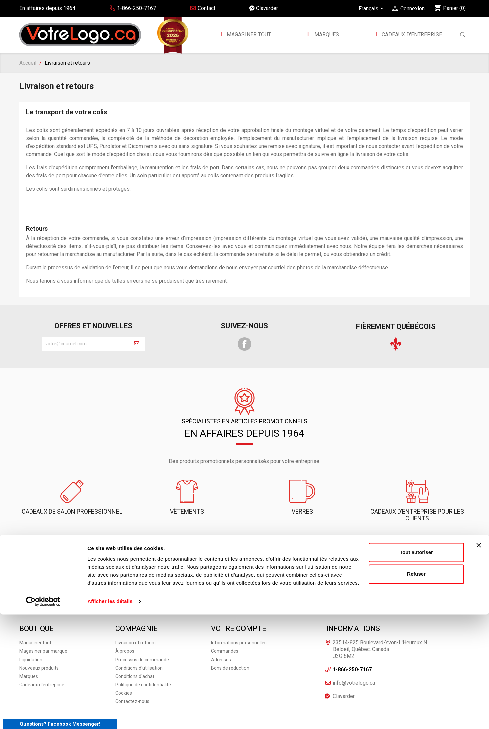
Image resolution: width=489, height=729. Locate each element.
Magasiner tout (248, 34)
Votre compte (238, 609)
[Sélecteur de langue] (372, 9)
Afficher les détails (109, 716)
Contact (202, 8)
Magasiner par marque (43, 631)
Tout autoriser (416, 667)
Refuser (416, 688)
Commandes (224, 631)
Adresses (221, 640)
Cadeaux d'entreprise (411, 34)
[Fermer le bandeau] (478, 659)
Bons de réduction (230, 648)
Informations (353, 609)
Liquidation (30, 640)
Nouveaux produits (39, 648)
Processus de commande (142, 640)
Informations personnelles (239, 623)
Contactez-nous (244, 556)
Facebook (244, 344)
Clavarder (263, 8)
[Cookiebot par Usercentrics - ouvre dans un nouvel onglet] (43, 716)
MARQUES (326, 34)
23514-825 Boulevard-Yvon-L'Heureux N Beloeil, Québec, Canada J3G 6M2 (380, 630)
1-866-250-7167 (183, 556)
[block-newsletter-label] (85, 344)
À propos (124, 631)
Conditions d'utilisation (139, 648)
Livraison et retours (135, 623)
